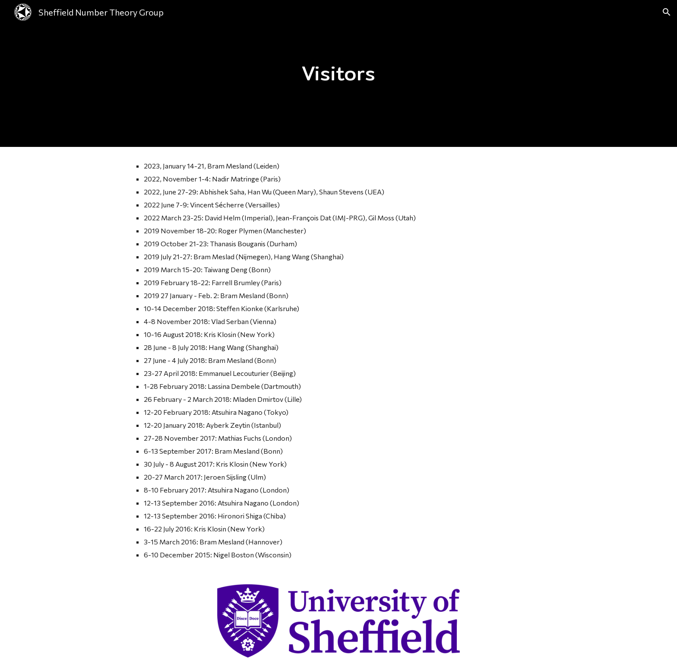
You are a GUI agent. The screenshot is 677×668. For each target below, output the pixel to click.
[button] (666, 12)
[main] (338, 74)
